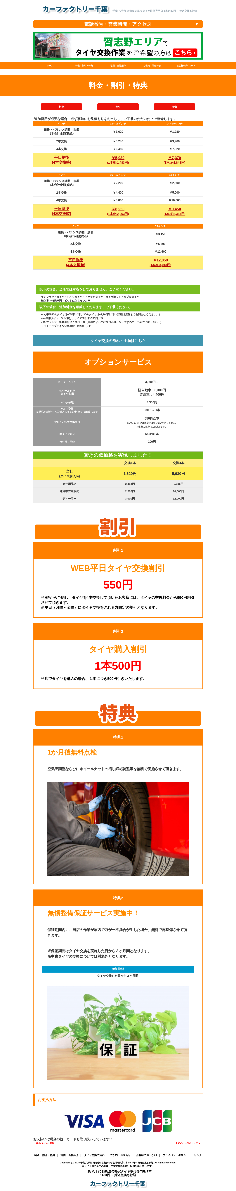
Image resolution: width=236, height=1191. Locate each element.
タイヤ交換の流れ (94, 1155)
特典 (174, 107)
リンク (198, 1155)
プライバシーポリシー (175, 1155)
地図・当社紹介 (69, 1155)
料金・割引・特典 (44, 1155)
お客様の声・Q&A (146, 1155)
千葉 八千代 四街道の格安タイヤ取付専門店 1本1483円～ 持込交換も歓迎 (116, 1162)
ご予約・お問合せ (120, 1155)
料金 (61, 107)
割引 (118, 107)
